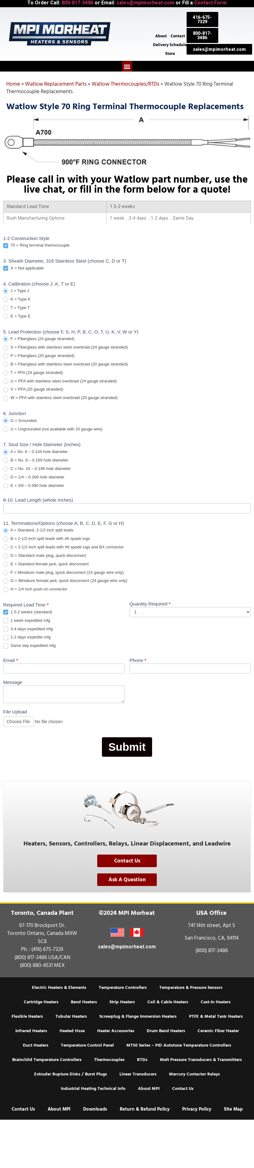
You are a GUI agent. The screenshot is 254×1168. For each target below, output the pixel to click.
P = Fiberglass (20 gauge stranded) (39, 356)
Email (10, 660)
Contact (178, 35)
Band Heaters (84, 1002)
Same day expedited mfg (29, 645)
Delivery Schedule (170, 44)
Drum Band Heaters (166, 1030)
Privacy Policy (196, 1109)
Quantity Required (150, 603)
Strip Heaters (122, 1002)
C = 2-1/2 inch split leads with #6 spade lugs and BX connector (63, 547)
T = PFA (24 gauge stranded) (33, 373)
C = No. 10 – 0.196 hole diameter (37, 469)
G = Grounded (19, 421)
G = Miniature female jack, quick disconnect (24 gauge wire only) (65, 581)
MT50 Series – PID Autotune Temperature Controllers (178, 1045)
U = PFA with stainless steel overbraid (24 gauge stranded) (60, 381)
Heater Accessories (115, 1030)
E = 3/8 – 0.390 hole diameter (33, 485)
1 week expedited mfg (26, 620)
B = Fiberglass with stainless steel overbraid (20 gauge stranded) (65, 364)
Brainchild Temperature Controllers (47, 1059)
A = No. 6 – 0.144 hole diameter (35, 452)
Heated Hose (72, 1030)
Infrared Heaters (31, 1030)
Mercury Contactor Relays (194, 1074)
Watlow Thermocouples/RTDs (125, 84)
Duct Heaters (35, 1045)
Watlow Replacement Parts (56, 84)
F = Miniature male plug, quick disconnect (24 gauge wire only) (63, 572)
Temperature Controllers (123, 987)
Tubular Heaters (71, 1016)
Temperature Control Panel (87, 1045)
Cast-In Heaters (215, 1002)
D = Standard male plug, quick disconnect (44, 555)
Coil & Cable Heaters (167, 1002)
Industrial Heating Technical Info (93, 1088)
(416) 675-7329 (47, 949)
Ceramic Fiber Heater (218, 1030)
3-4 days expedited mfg (28, 629)
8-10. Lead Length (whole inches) (38, 500)
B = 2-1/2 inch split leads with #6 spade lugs (46, 538)
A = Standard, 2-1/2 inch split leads (38, 530)
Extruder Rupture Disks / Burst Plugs (70, 1074)
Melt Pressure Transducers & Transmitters (201, 1059)
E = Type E (16, 316)
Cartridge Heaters (41, 1002)
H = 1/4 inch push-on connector (35, 589)
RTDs (142, 1059)
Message (12, 682)
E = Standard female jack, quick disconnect (46, 564)
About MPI (149, 1088)
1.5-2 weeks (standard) (27, 612)
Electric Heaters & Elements (59, 987)
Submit (127, 747)
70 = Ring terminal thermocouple (36, 245)
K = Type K (16, 299)
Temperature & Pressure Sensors (190, 987)
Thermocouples (109, 1059)
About (161, 35)
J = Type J (16, 291)
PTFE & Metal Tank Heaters (216, 1016)
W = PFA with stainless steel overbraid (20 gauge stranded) (60, 398)
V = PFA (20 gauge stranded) (33, 389)
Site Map (233, 1109)
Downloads (95, 1109)
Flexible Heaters (27, 1016)
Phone (138, 660)
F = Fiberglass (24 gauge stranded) (38, 339)
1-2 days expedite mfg (27, 637)
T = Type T (16, 308)
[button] (127, 66)
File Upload (15, 711)
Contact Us (182, 1088)
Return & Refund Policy (145, 1109)
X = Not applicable (23, 268)
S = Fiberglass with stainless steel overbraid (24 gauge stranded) (65, 347)
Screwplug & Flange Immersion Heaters (138, 1016)
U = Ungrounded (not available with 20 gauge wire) (53, 429)
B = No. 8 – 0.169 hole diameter (35, 460)
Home (13, 84)
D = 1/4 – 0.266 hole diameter (33, 477)
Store (170, 53)
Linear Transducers (137, 1074)
